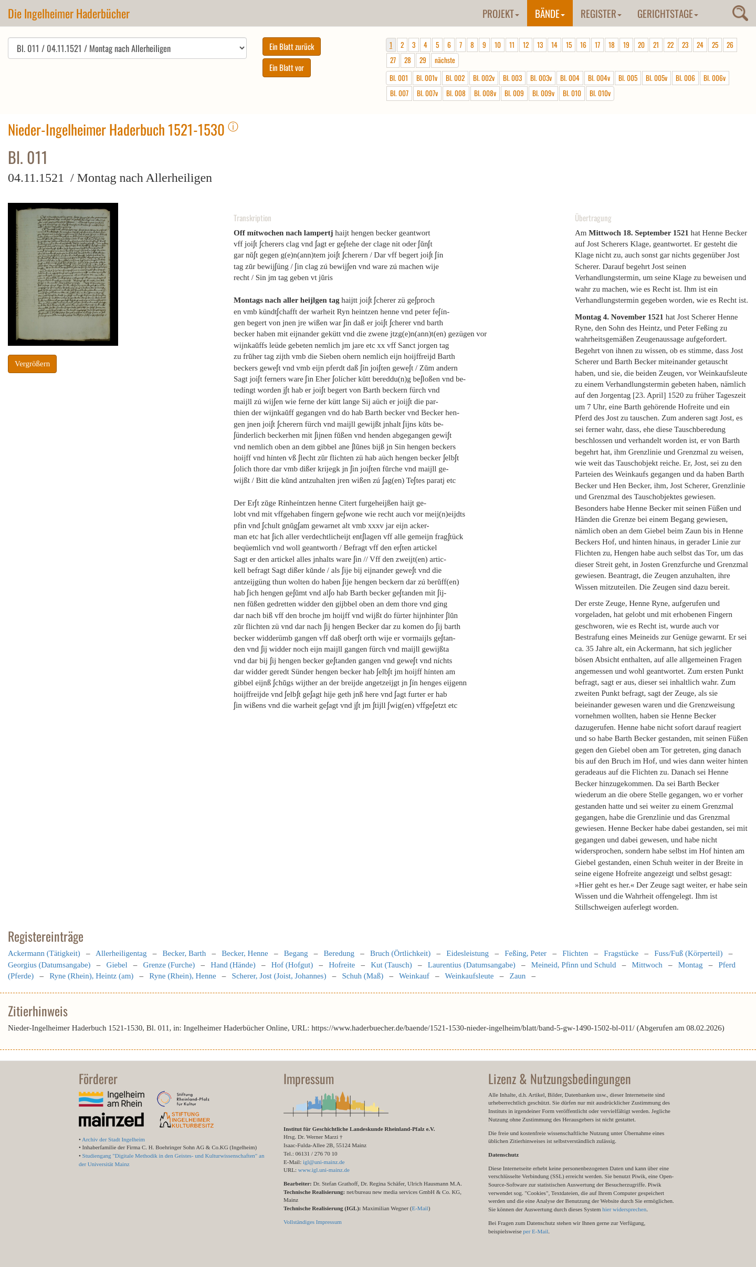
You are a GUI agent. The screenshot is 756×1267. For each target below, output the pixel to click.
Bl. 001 (399, 78)
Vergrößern (32, 363)
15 (569, 44)
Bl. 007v (427, 93)
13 (540, 44)
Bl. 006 (685, 78)
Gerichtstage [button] (667, 13)
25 (715, 44)
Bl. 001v (426, 78)
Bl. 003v (541, 78)
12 (526, 44)
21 (656, 44)
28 (407, 60)
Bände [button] (550, 13)
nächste (445, 60)
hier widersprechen (624, 1209)
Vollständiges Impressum (313, 1222)
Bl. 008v (485, 93)
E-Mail (420, 1208)
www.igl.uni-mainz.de (324, 1170)
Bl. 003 (512, 78)
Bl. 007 (399, 93)
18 (611, 44)
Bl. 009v (543, 93)
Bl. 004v (599, 78)
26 (730, 44)
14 (554, 44)
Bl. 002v (484, 78)
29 (422, 60)
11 (511, 44)
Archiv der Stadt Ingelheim (113, 1139)
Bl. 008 (456, 93)
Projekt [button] (500, 13)
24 (700, 44)
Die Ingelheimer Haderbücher (69, 13)
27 (393, 60)
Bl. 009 (514, 93)
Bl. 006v (715, 78)
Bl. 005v (656, 78)
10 (498, 44)
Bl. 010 (572, 93)
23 (685, 44)
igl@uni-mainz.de (323, 1162)
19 (626, 44)
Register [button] (601, 13)
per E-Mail (535, 1231)
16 (583, 44)
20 (641, 44)
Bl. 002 (455, 78)
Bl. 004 (570, 78)
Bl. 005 (627, 78)
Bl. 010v (600, 93)
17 (597, 44)
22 (670, 44)
